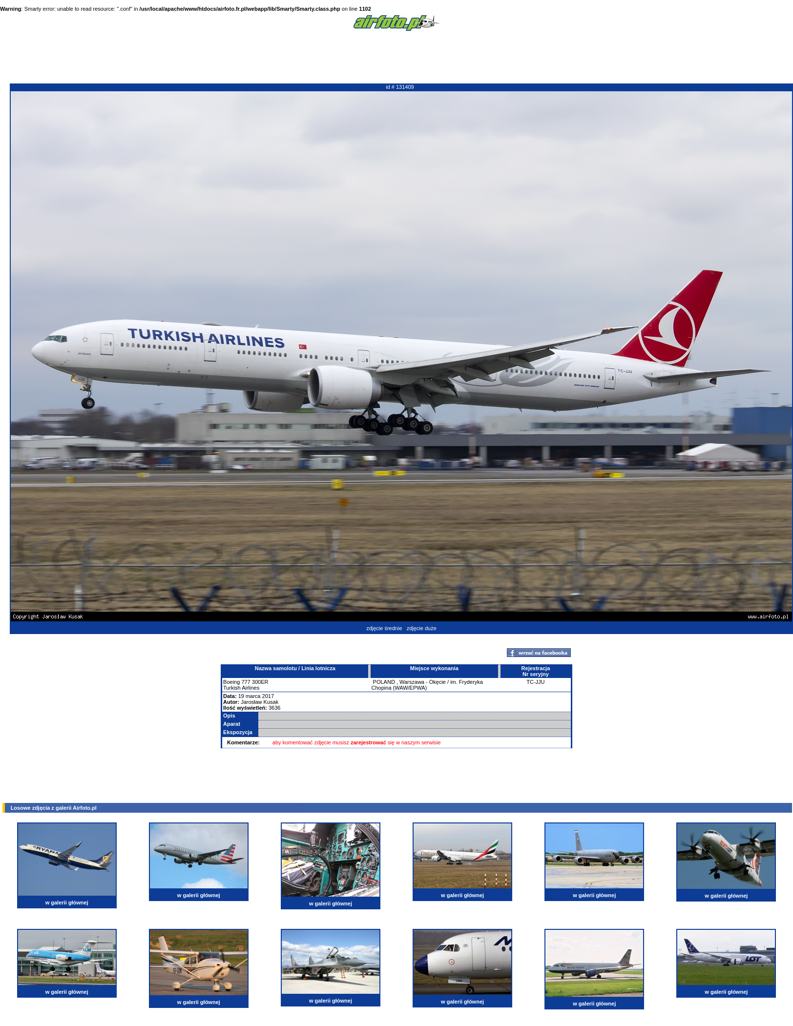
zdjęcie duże (422, 628)
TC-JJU (535, 682)
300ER (260, 682)
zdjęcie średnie (384, 628)
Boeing (231, 682)
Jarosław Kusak (259, 702)
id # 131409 (400, 87)
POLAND (384, 682)
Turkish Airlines (241, 688)
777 (245, 682)
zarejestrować (368, 742)
